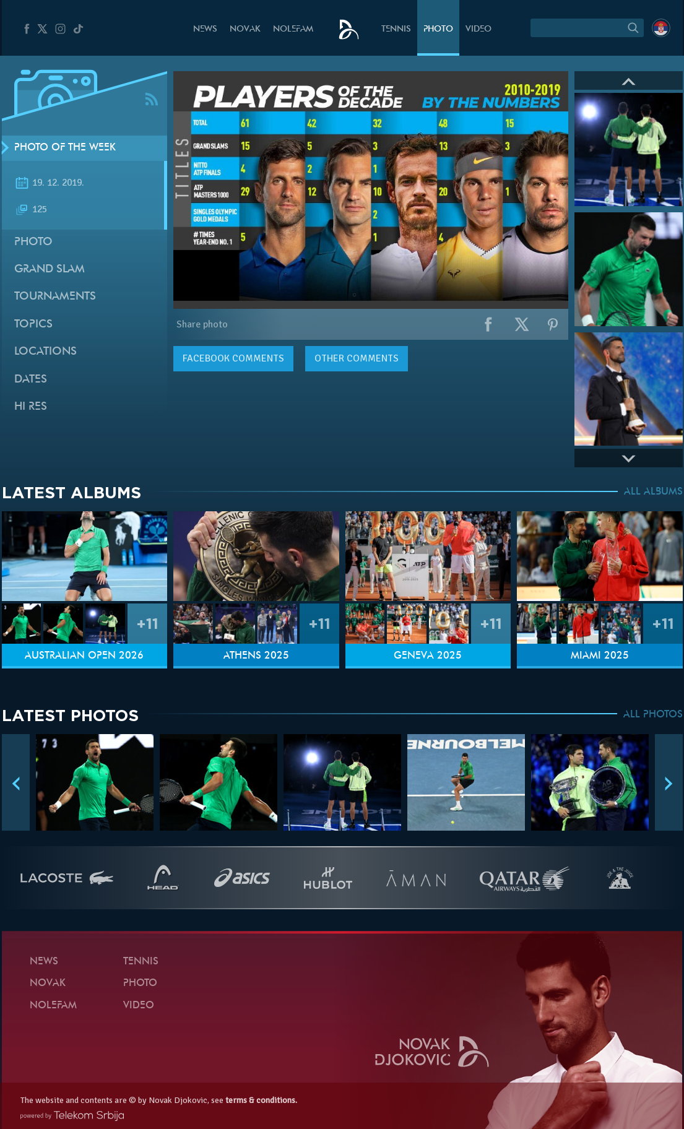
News (205, 29)
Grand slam (49, 269)
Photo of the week (65, 148)
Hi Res (30, 407)
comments (233, 358)
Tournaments (55, 297)
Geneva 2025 (428, 656)
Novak (245, 29)
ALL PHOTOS (653, 715)
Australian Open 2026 (84, 656)
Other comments (356, 358)
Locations (45, 352)
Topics (33, 325)
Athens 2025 (256, 656)
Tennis (396, 29)
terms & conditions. (261, 1100)
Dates (30, 380)
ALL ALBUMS (653, 492)
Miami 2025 (600, 656)
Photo (438, 29)
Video (478, 29)
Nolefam (293, 29)
